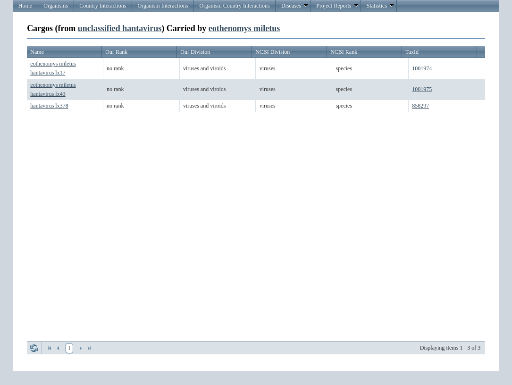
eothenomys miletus (244, 28)
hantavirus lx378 (49, 105)
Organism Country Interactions (235, 5)
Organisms (55, 5)
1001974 (422, 68)
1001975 (422, 89)
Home (25, 5)
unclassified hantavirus (120, 28)
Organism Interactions (163, 5)
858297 (420, 105)
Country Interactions (102, 5)
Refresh (34, 348)
